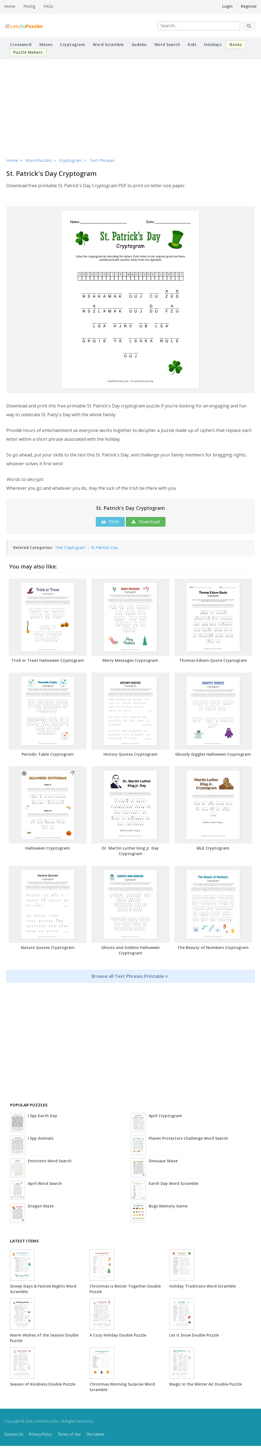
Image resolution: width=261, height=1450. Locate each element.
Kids (192, 44)
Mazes (46, 44)
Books (236, 44)
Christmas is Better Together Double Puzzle (125, 1288)
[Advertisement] (130, 107)
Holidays (213, 44)
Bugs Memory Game (168, 1206)
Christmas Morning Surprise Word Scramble (122, 1386)
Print (110, 522)
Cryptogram (72, 44)
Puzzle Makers (28, 52)
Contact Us (13, 1434)
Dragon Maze (41, 1206)
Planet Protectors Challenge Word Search (188, 1138)
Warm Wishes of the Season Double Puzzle (44, 1337)
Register (249, 6)
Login (227, 6)
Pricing (29, 6)
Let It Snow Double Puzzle (194, 1335)
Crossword (21, 44)
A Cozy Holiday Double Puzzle (117, 1335)
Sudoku (139, 44)
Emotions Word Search (50, 1160)
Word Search (167, 44)
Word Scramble (108, 44)
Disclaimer (95, 1434)
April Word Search (45, 1183)
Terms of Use (69, 1434)
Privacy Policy (40, 1434)
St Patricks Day (104, 547)
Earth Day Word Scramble (173, 1183)
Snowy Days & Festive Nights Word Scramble (43, 1288)
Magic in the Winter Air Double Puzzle (205, 1384)
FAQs (48, 6)
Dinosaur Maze (163, 1160)
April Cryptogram (165, 1115)
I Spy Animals (40, 1138)
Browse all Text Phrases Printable (130, 976)
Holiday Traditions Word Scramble (202, 1286)
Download (146, 522)
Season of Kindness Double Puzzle (42, 1384)
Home (9, 6)
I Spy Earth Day (42, 1115)
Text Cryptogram (70, 547)
